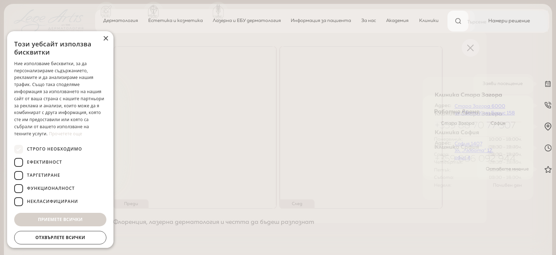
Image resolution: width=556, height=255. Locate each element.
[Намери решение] (509, 21)
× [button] (105, 38)
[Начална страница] (48, 21)
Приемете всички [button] (60, 219)
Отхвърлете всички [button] (60, 237)
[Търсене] (457, 21)
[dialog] (60, 139)
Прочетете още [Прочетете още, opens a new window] (65, 134)
